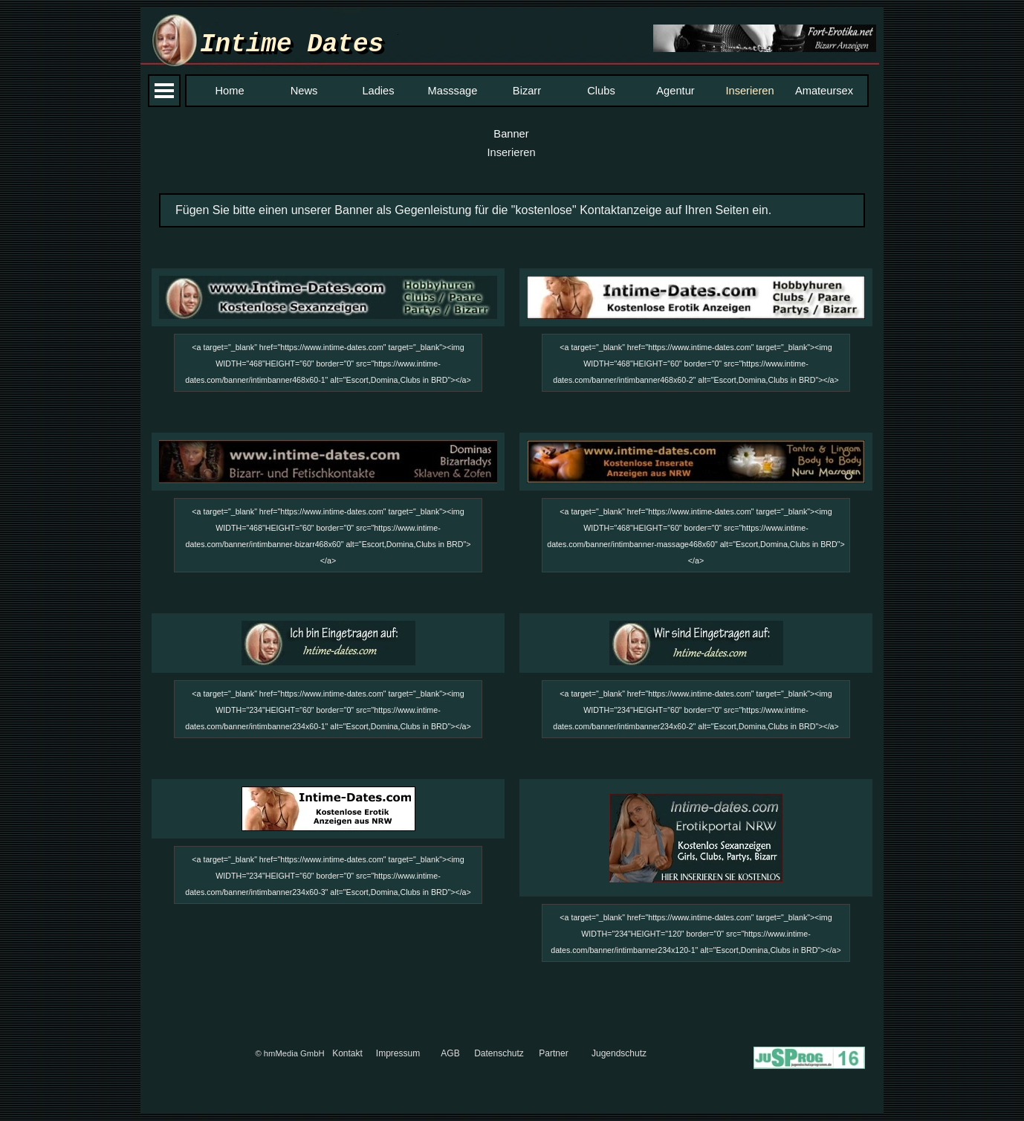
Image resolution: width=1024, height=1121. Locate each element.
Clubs (601, 91)
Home (229, 91)
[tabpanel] (512, 210)
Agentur (675, 91)
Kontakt (347, 1053)
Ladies (378, 91)
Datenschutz (499, 1053)
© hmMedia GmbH (289, 1053)
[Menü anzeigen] (164, 90)
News (304, 91)
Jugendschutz (619, 1053)
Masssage (453, 91)
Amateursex (824, 91)
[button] (764, 39)
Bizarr (527, 91)
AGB (450, 1053)
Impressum (398, 1053)
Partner (553, 1053)
